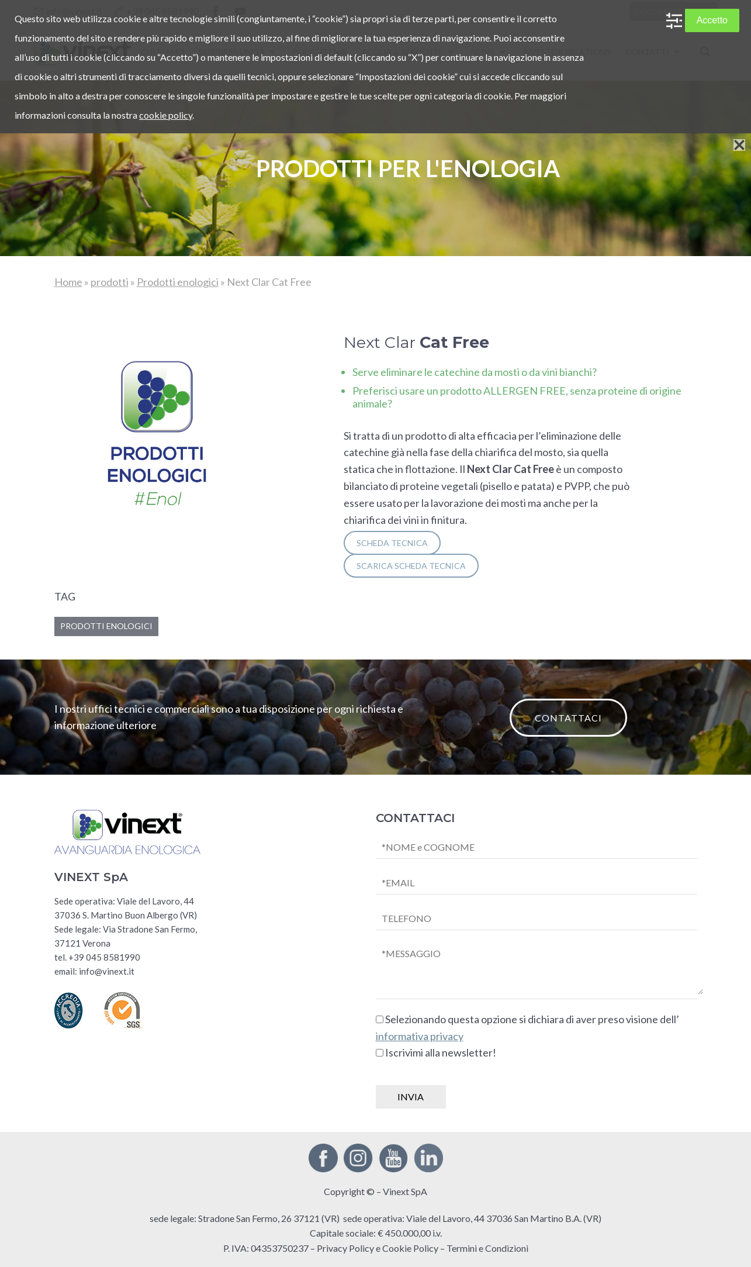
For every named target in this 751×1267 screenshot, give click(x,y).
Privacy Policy (345, 1248)
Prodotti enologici (178, 281)
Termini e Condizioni (487, 1248)
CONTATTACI (568, 717)
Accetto (712, 20)
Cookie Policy (410, 1248)
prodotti (110, 281)
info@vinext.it (106, 971)
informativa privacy (419, 1036)
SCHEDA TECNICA (392, 543)
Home (68, 281)
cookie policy (165, 114)
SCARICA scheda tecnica (411, 566)
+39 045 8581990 (104, 957)
